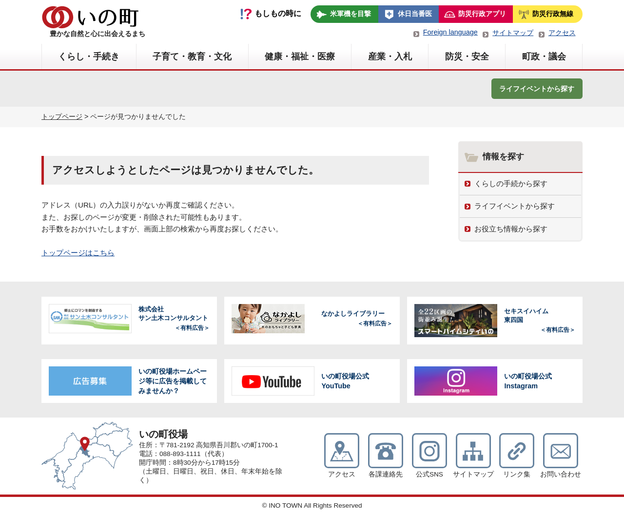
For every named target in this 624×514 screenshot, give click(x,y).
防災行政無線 (552, 14)
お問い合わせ (560, 474)
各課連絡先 (386, 474)
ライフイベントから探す (536, 89)
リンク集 (516, 474)
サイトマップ (512, 33)
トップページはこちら (78, 252)
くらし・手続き (88, 56)
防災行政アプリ (482, 14)
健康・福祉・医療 (300, 56)
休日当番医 (415, 14)
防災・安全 (467, 56)
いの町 (90, 17)
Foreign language (450, 32)
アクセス (562, 33)
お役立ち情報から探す (510, 229)
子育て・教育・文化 (192, 56)
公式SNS (429, 474)
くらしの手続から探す (510, 183)
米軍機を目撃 (350, 14)
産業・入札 (390, 56)
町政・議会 (544, 56)
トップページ (61, 116)
